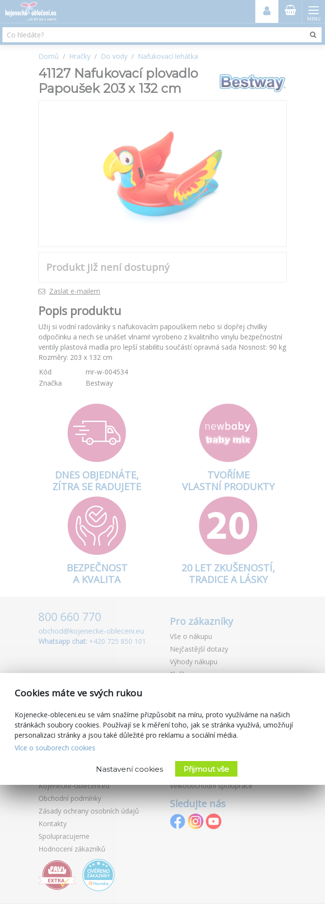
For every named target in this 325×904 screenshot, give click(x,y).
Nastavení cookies (129, 769)
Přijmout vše (206, 769)
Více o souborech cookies (55, 747)
